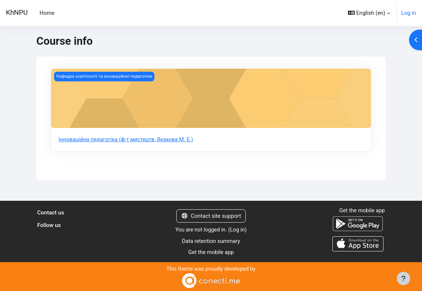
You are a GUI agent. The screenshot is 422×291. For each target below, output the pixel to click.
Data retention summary (211, 241)
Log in (408, 13)
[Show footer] (403, 278)
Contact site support (211, 216)
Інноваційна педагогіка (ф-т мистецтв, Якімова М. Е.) (127, 139)
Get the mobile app (211, 252)
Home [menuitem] (47, 13)
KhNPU (17, 13)
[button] (369, 13)
